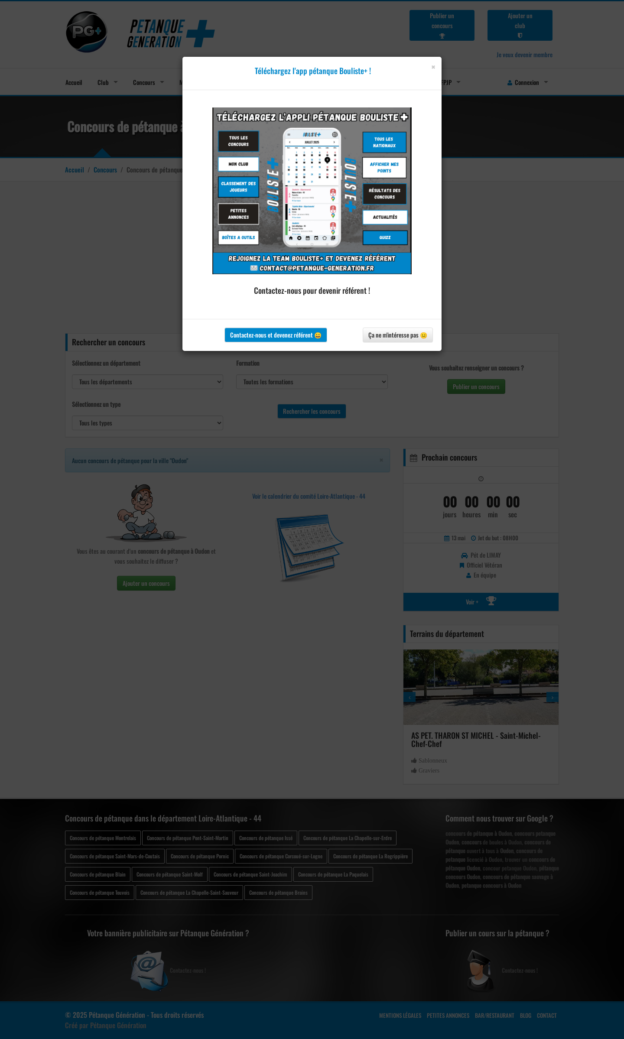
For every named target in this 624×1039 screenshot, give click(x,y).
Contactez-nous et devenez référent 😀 (276, 334)
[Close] (433, 66)
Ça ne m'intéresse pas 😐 (397, 334)
